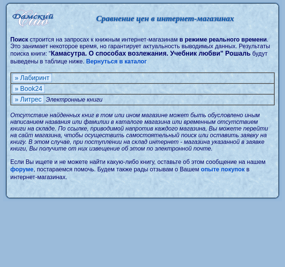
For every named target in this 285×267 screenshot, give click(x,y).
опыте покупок (223, 169)
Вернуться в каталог (116, 61)
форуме (22, 169)
